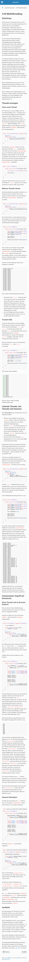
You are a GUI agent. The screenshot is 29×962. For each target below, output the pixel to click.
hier (11, 99)
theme (18, 957)
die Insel (18, 948)
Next (24, 952)
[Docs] (2, 7)
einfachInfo (15, 2)
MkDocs (10, 957)
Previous (6, 952)
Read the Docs (6, 959)
